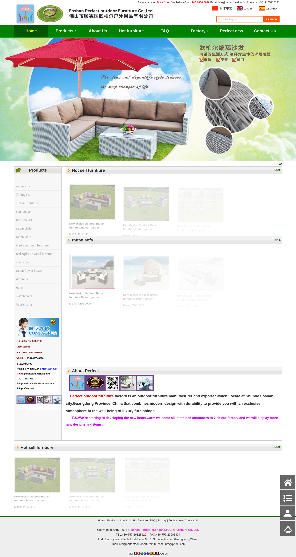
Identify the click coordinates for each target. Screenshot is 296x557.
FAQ (165, 31)
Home (31, 31)
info (19, 383)
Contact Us (265, 31)
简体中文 (225, 8)
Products (66, 31)
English (249, 8)
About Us (98, 31)
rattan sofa (82, 240)
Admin (6, 553)
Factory (199, 31)
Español (272, 8)
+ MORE (277, 170)
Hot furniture (131, 31)
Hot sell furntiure (88, 170)
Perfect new (231, 31)
